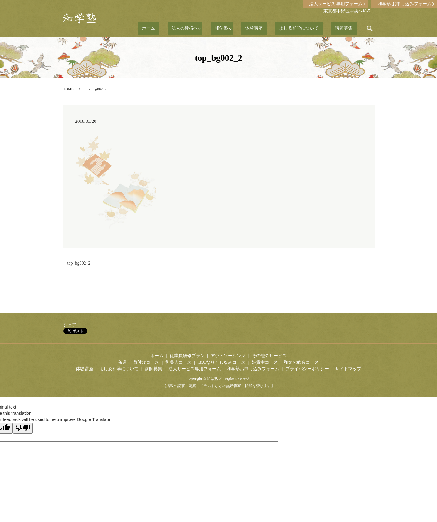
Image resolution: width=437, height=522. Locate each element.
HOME (68, 89)
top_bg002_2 (78, 263)
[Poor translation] (23, 428)
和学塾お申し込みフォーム (253, 368)
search (370, 28)
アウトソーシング (228, 355)
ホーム (179, 28)
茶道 (122, 362)
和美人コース (178, 362)
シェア (69, 325)
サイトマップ (348, 368)
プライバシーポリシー (307, 368)
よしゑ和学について (310, 28)
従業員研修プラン (187, 355)
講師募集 (348, 28)
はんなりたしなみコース (221, 362)
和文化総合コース (301, 362)
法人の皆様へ (208, 28)
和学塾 (243, 28)
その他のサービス (269, 355)
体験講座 (273, 28)
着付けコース (146, 362)
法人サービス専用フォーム (194, 368)
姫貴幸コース (265, 362)
